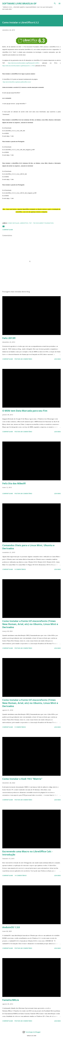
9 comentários (20, 569)
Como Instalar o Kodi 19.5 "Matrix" (22, 778)
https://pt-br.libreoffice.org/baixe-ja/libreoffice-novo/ (17, 82)
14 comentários (21, 875)
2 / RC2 (33, 65)
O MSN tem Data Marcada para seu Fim (24, 410)
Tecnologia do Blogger (32, 1032)
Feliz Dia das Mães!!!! (14, 483)
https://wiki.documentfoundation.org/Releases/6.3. (16, 65)
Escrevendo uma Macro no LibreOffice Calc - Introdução (27, 853)
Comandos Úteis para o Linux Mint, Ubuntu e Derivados (28, 547)
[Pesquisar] (55, 3)
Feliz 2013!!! (8, 338)
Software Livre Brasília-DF (19, 3)
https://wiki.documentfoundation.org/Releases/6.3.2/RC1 (23, 63)
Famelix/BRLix (10, 1000)
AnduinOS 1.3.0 (11, 927)
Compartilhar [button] (7, 230)
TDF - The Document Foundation (41, 223)
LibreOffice (24, 223)
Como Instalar (13, 223)
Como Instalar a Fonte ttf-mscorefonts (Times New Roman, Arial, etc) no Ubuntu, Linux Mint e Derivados (30, 624)
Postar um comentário (23, 359)
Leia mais (57, 359)
